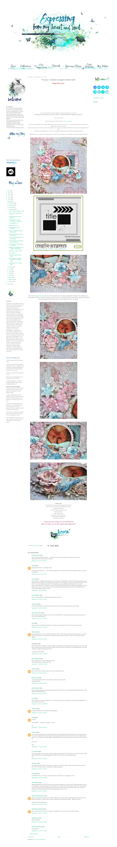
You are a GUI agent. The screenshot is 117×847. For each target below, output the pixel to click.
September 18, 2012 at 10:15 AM (39, 777)
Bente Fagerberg (36, 658)
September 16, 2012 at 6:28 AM (39, 561)
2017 (9, 191)
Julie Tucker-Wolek (36, 613)
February (11, 279)
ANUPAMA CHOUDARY (37, 809)
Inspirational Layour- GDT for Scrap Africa (16, 235)
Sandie (33, 565)
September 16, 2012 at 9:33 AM (39, 618)
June (10, 271)
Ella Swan (34, 632)
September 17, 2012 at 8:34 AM (39, 727)
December (11, 203)
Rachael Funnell (36, 555)
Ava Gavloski (35, 751)
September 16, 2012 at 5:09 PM (39, 683)
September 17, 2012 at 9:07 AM (39, 746)
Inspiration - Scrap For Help (15, 250)
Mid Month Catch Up (14, 225)
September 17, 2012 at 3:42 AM (39, 712)
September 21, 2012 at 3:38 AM (39, 822)
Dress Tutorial (12, 253)
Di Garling (34, 773)
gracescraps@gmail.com (38, 795)
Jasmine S (34, 763)
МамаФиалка (35, 818)
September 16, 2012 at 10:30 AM (39, 627)
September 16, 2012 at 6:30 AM (39, 574)
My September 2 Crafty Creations (14, 228)
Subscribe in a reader (98, 97)
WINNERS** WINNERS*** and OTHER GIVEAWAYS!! (16, 248)
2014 (9, 197)
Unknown (34, 669)
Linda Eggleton (35, 595)
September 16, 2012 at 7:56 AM (39, 608)
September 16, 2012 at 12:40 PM (39, 664)
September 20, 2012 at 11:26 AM (39, 813)
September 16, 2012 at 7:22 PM (39, 693)
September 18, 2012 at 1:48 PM (39, 791)
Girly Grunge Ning (39, 296)
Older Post (86, 837)
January (11, 281)
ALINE (33, 717)
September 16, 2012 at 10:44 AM (39, 639)
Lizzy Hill (34, 579)
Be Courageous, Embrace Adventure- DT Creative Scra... (15, 260)
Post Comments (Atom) (39, 839)
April (10, 275)
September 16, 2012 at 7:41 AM (39, 599)
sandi (33, 623)
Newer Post (31, 837)
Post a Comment (34, 833)
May (10, 273)
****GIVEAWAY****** (14, 223)
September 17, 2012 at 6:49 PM (39, 758)
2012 (9, 201)
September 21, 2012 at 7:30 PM (39, 830)
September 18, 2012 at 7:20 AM (39, 768)
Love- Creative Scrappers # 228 (16, 211)
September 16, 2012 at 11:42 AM (39, 653)
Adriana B (34, 708)
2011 (9, 284)
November (11, 205)
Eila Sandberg (35, 782)
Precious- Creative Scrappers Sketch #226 (16, 231)
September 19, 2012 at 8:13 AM (39, 804)
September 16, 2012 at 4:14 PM (39, 673)
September (12, 209)
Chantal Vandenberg (37, 826)
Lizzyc (33, 698)
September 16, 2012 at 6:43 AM (39, 590)
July (10, 269)
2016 (9, 193)
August (11, 267)
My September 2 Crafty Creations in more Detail (15, 220)
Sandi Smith (35, 604)
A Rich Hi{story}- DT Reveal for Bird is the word (16, 241)
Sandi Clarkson (35, 688)
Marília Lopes (35, 677)
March (10, 277)
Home (58, 837)
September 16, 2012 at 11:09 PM (39, 704)
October (11, 207)
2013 (9, 199)
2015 (9, 195)
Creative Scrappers (67, 121)
